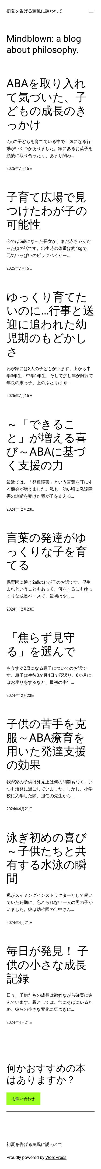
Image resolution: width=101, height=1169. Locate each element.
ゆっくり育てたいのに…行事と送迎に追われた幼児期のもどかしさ (50, 324)
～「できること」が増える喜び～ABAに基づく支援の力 (46, 445)
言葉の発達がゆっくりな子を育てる (46, 551)
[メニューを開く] (91, 11)
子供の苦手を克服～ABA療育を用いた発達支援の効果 (46, 744)
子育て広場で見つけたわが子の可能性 (46, 210)
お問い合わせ (23, 1099)
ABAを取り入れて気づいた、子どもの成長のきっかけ (46, 104)
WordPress (56, 1157)
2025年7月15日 (19, 168)
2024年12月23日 (20, 509)
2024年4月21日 (19, 809)
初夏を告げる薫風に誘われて (34, 11)
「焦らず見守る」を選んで (40, 644)
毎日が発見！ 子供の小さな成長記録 (47, 964)
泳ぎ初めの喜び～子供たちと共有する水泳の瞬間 (46, 858)
